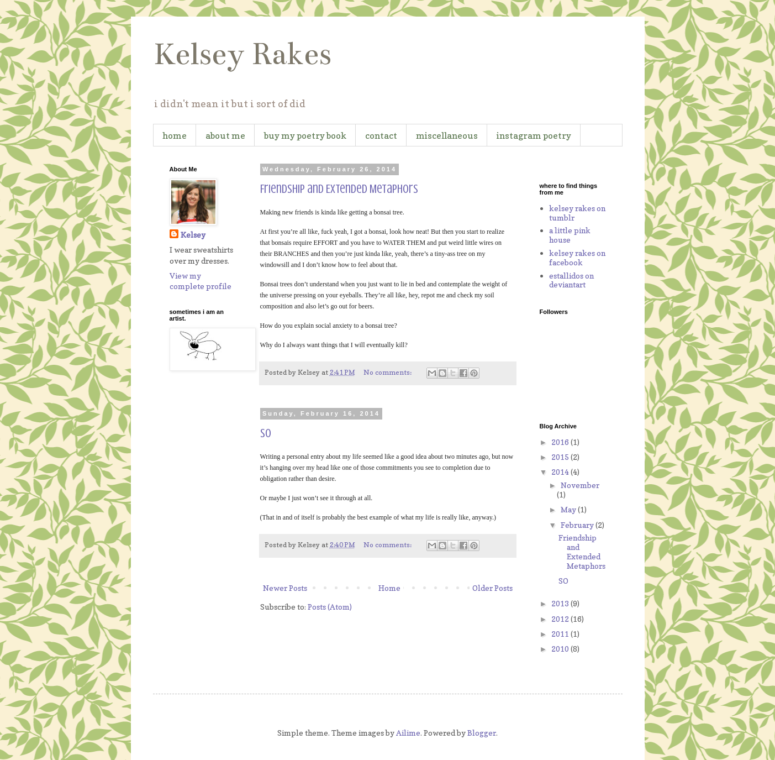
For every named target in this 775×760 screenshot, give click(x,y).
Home (389, 588)
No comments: (388, 372)
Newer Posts (285, 588)
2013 (561, 603)
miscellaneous (447, 135)
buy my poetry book (305, 135)
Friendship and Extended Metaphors (339, 189)
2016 (561, 442)
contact (381, 135)
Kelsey (193, 234)
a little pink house (570, 235)
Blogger (481, 732)
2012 (561, 618)
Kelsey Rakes (242, 53)
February (578, 525)
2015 (561, 457)
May (569, 509)
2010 (561, 648)
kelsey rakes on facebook (577, 257)
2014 (561, 471)
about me (225, 135)
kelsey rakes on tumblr (577, 212)
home (174, 135)
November (580, 485)
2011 (561, 633)
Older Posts (492, 588)
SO (265, 433)
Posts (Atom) (330, 606)
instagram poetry (534, 135)
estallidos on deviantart (571, 280)
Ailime (408, 732)
